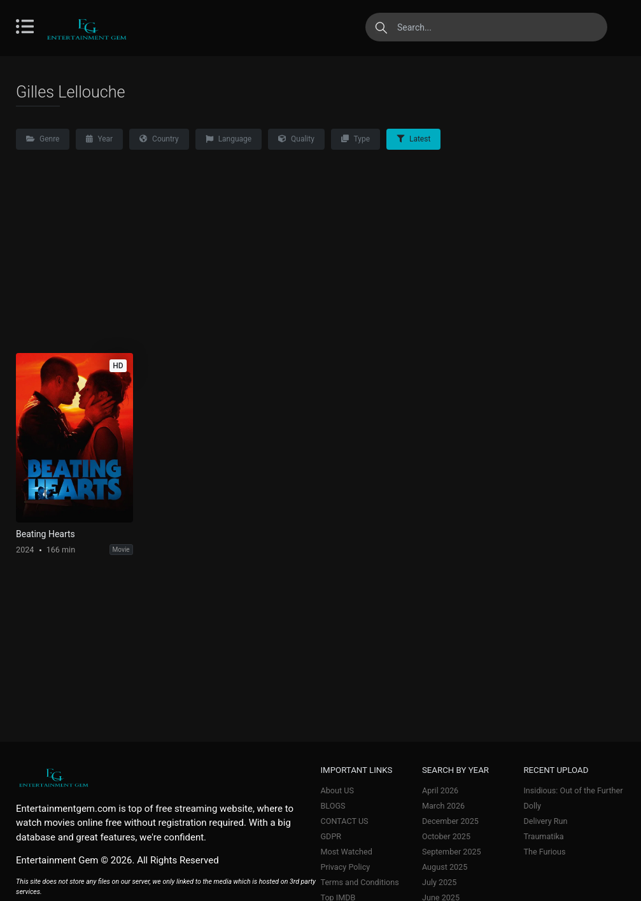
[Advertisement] (320, 257)
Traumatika (543, 836)
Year (99, 138)
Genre (42, 138)
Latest (413, 138)
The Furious (544, 851)
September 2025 (451, 851)
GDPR (331, 836)
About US (337, 790)
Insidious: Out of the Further (573, 790)
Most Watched (346, 851)
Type (355, 138)
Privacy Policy (345, 867)
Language (228, 138)
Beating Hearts (45, 534)
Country (159, 138)
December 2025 (450, 821)
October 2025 (446, 836)
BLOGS (333, 806)
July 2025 (439, 882)
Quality (296, 138)
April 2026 (440, 790)
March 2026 (443, 806)
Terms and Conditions (360, 882)
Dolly (532, 806)
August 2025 (444, 867)
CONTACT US (345, 821)
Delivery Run (545, 821)
